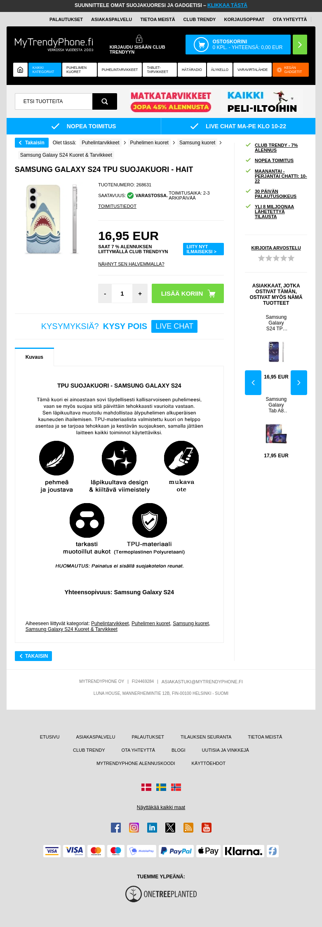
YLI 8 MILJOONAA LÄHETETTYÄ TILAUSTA (269, 211)
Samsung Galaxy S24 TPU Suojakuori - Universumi (276, 323)
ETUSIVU (50, 736)
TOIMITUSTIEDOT (117, 206)
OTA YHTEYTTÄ (290, 19)
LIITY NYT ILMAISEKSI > (201, 249)
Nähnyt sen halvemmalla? (131, 263)
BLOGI (179, 750)
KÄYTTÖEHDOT (209, 763)
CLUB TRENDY (89, 750)
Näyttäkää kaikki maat (161, 807)
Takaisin (35, 143)
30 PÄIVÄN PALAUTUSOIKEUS (270, 194)
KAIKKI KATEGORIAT (43, 70)
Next (299, 382)
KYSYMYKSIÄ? (119, 326)
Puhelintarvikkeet (110, 623)
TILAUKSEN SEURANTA (206, 736)
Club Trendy (199, 19)
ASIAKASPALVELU (111, 19)
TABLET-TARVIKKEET (157, 70)
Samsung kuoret (191, 623)
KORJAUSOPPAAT (244, 19)
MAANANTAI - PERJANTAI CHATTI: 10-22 (276, 176)
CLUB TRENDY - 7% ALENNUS (271, 148)
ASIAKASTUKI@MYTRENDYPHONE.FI (202, 681)
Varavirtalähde (252, 70)
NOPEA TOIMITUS (269, 160)
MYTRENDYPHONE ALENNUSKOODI (135, 763)
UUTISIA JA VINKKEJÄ (225, 750)
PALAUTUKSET (66, 19)
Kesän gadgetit (289, 70)
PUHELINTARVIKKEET (120, 70)
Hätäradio (192, 70)
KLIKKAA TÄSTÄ (227, 5)
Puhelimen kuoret (76, 70)
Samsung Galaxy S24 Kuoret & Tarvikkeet (72, 629)
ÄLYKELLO (219, 70)
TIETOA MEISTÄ (157, 19)
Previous (253, 382)
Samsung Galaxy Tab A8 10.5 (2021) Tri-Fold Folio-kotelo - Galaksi (276, 405)
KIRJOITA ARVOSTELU (276, 247)
